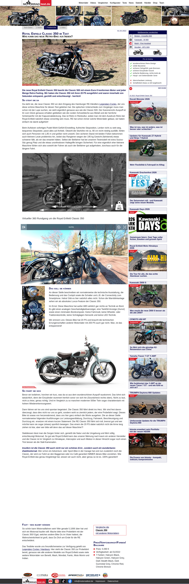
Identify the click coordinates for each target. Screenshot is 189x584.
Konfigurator (115, 3)
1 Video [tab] (62, 28)
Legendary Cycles (107, 104)
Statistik (138, 3)
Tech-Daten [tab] (28, 28)
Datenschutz (113, 581)
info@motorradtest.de (83, 581)
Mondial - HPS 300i (142, 47)
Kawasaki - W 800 (142, 40)
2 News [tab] (39, 28)
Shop (155, 3)
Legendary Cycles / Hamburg (36, 549)
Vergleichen (103, 3)
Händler (147, 3)
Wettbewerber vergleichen (148, 32)
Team (161, 3)
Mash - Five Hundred (143, 43)
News (131, 3)
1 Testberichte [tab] (51, 28)
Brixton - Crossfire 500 (143, 36)
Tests (124, 3)
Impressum (100, 581)
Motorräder (83, 3)
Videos (93, 3)
